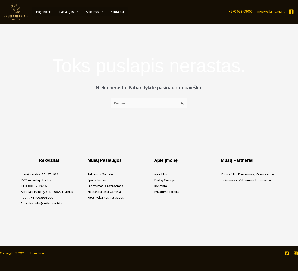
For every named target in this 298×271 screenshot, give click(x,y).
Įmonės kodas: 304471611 (40, 174)
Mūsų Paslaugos (105, 160)
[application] (74, 11)
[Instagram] (295, 253)
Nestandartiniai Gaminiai (105, 192)
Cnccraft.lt (228, 174)
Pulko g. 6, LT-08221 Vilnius (53, 192)
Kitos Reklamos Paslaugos (106, 197)
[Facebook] (291, 11)
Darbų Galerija (164, 180)
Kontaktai (111, 12)
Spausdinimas (97, 180)
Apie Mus (90, 11)
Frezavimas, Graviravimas (106, 186)
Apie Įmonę (166, 160)
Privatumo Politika (167, 192)
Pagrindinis (43, 12)
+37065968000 (42, 197)
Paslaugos (66, 11)
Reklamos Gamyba (101, 174)
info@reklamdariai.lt (271, 11)
